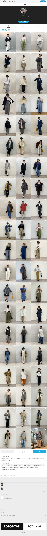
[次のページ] (39, 451)
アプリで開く (43, 1)
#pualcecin (3, 458)
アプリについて (3, 509)
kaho (8, 475)
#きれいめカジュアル (35, 458)
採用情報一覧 (44, 491)
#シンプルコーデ (9, 460)
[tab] (8, 26)
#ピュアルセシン (12, 458)
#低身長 (7, 458)
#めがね (29, 458)
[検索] (45, 4)
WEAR (1, 475)
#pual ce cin (3, 460)
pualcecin (5, 475)
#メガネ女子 (24, 458)
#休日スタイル (41, 458)
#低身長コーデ (19, 458)
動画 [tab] (9, 29)
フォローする (23, 21)
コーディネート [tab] (4, 29)
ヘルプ (2, 504)
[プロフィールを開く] (23, 17)
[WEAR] (23, 4)
